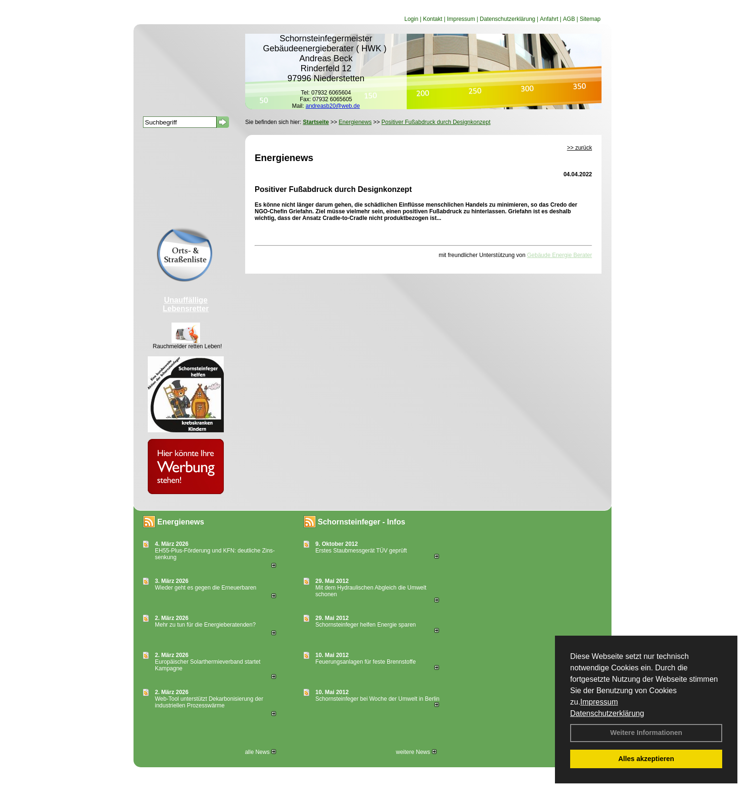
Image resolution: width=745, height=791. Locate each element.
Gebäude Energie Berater (559, 255)
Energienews (180, 522)
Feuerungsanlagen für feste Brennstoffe (365, 661)
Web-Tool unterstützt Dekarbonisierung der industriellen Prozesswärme (209, 702)
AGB (569, 19)
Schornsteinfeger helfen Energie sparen (365, 624)
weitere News (416, 752)
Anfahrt (549, 19)
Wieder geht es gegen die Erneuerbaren (205, 587)
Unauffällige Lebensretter (186, 304)
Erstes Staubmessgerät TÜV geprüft (361, 550)
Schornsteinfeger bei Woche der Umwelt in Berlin (377, 699)
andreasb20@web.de (333, 106)
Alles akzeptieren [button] (646, 758)
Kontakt (432, 19)
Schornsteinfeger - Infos (361, 522)
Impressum (599, 702)
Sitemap (590, 19)
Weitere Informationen (646, 732)
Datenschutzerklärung (607, 713)
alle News (260, 752)
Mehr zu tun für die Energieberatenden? (205, 624)
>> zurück (579, 147)
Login (411, 19)
